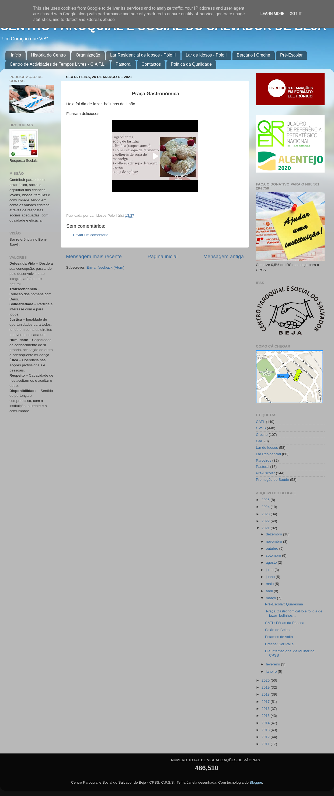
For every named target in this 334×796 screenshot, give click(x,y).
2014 (266, 723)
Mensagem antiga (223, 256)
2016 (266, 709)
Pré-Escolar (291, 55)
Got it (296, 13)
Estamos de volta (279, 637)
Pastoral (123, 64)
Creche (262, 435)
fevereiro (273, 664)
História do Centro (48, 55)
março (271, 598)
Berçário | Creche (253, 55)
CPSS (261, 428)
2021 (266, 528)
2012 (266, 737)
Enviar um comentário (90, 235)
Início (16, 55)
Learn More (272, 13)
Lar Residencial (268, 454)
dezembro (274, 534)
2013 (266, 730)
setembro (274, 555)
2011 (266, 744)
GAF (259, 441)
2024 (266, 507)
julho (270, 570)
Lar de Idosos (267, 448)
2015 (266, 716)
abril (270, 591)
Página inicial (163, 256)
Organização (88, 55)
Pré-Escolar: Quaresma (284, 604)
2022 (266, 521)
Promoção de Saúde (272, 480)
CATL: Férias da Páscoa (284, 623)
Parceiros (263, 460)
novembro (274, 541)
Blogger (256, 782)
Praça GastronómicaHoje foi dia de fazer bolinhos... (293, 613)
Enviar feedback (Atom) (105, 267)
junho (271, 577)
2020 (266, 680)
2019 (266, 687)
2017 (266, 702)
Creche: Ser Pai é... (281, 644)
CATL (260, 422)
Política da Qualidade (191, 64)
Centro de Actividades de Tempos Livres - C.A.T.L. (58, 64)
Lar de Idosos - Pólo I (206, 55)
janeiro (272, 671)
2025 (266, 500)
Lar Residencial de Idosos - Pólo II (143, 55)
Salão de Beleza (278, 630)
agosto (272, 562)
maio (270, 584)
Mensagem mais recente (94, 256)
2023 (266, 514)
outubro (272, 548)
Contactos (151, 64)
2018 (266, 694)
